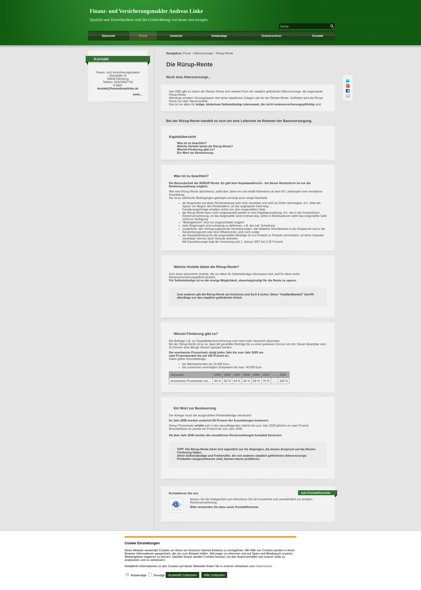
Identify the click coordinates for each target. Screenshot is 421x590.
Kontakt (317, 35)
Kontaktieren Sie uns (183, 493)
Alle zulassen (214, 575)
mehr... (137, 94)
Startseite (108, 35)
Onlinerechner (272, 35)
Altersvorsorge (203, 53)
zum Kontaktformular (316, 492)
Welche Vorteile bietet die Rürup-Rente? (205, 146)
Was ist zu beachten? (192, 143)
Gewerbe (176, 35)
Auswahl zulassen (182, 575)
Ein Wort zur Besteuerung (195, 152)
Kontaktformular (246, 507)
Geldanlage (219, 35)
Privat (143, 35)
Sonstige (159, 575)
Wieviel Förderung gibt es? (196, 149)
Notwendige (138, 575)
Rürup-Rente (224, 53)
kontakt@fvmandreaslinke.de (118, 88)
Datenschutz (264, 566)
